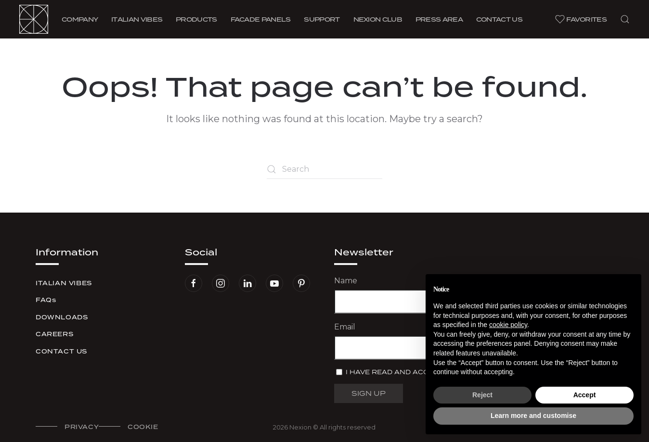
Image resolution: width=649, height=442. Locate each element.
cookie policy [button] (508, 324)
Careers (54, 334)
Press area (439, 19)
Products (196, 19)
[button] (625, 19)
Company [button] (80, 19)
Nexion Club (377, 19)
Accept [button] (584, 395)
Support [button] (321, 19)
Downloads (62, 317)
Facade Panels (261, 19)
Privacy (82, 427)
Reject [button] (482, 395)
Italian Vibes (64, 283)
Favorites (581, 19)
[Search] (324, 169)
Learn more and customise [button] (533, 415)
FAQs (46, 300)
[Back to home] (33, 19)
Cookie (143, 427)
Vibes (136, 19)
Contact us (499, 19)
